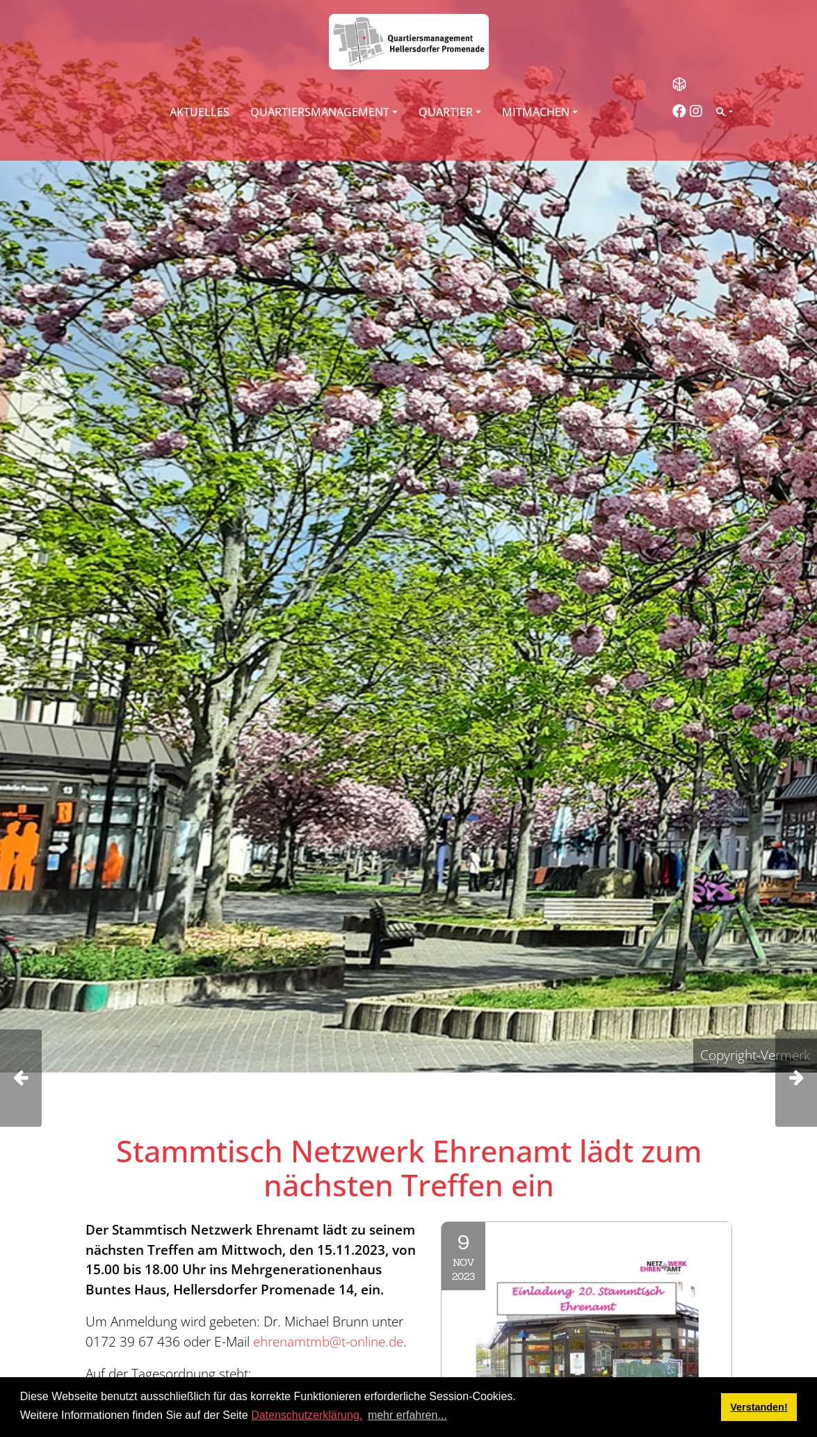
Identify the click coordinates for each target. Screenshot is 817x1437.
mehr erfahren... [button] (407, 1415)
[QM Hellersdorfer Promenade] (409, 42)
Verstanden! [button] (758, 1407)
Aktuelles (199, 112)
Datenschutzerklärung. (306, 1415)
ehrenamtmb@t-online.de (328, 1341)
